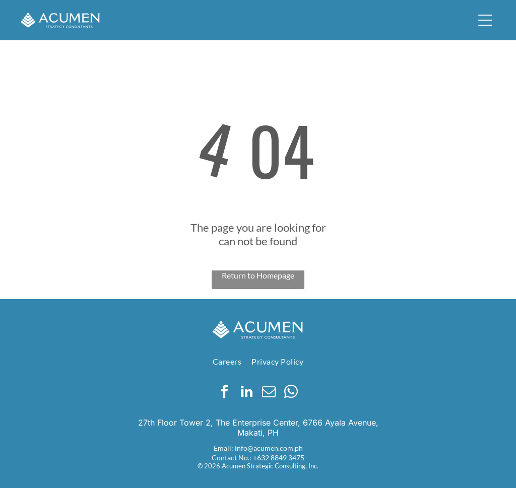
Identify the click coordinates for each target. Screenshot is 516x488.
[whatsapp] (291, 393)
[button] (485, 20)
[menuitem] (227, 361)
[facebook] (225, 393)
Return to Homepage (258, 275)
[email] (269, 393)
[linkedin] (247, 393)
